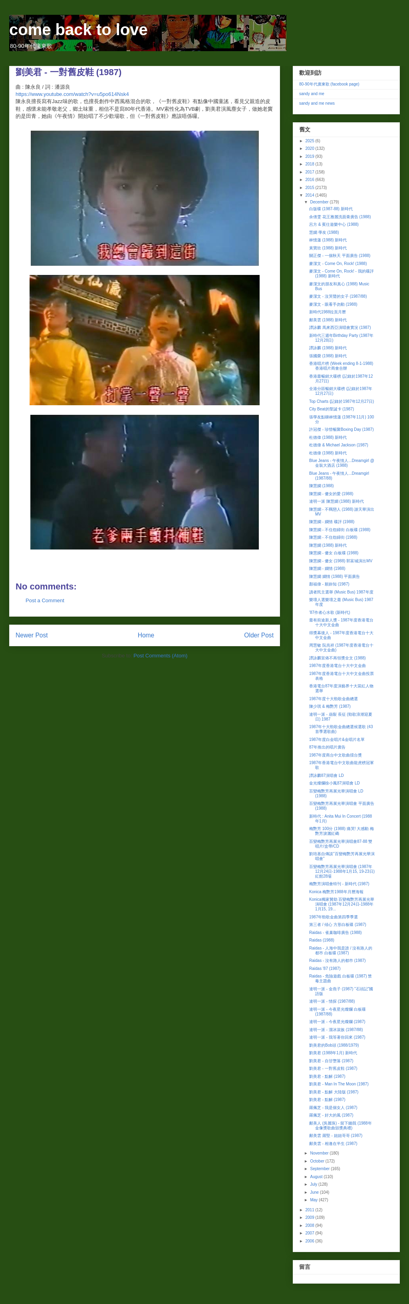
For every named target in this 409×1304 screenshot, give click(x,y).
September (320, 1169)
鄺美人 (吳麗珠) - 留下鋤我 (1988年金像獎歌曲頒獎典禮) (340, 1125)
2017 (310, 172)
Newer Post (32, 635)
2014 (310, 195)
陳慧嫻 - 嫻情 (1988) (327, 568)
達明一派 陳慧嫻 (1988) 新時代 (336, 501)
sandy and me (311, 94)
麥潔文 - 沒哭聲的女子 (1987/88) (338, 296)
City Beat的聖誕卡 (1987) (331, 409)
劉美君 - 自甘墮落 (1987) (331, 1061)
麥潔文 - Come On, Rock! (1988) (338, 263)
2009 (310, 1217)
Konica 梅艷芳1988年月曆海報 (336, 892)
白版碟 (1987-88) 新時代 (331, 209)
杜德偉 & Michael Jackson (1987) (338, 445)
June (315, 1192)
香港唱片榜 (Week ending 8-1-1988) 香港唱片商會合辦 (341, 365)
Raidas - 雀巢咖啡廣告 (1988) (335, 932)
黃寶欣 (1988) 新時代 (328, 248)
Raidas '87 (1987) (325, 968)
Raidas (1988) (321, 940)
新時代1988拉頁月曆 (327, 312)
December (320, 202)
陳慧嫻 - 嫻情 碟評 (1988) (331, 522)
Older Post (259, 635)
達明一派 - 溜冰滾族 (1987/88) (336, 1029)
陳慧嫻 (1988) (321, 486)
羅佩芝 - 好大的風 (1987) (331, 1115)
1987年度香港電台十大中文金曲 (337, 665)
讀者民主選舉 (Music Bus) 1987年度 (341, 592)
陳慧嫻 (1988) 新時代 (328, 545)
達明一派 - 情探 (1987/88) (332, 1001)
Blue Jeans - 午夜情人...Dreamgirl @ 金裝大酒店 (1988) (341, 463)
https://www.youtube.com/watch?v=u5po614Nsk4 (72, 94)
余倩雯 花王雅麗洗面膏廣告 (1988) (340, 217)
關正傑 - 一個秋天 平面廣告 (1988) (339, 255)
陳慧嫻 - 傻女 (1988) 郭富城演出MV (340, 561)
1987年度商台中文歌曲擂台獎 (335, 755)
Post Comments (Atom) (160, 656)
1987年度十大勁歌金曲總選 (333, 699)
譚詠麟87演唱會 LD (326, 775)
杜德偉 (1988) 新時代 (328, 437)
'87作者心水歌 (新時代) (329, 612)
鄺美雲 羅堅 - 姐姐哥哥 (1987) (335, 1135)
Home (146, 635)
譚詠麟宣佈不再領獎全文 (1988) (337, 658)
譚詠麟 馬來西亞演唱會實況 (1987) (340, 327)
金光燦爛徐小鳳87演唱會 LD (334, 783)
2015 (310, 187)
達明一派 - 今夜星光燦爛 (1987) (337, 1021)
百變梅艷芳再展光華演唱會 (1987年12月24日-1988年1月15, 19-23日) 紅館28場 (342, 871)
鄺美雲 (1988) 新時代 (328, 320)
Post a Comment (45, 600)
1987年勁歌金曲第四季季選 (333, 917)
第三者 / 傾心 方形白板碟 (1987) (337, 924)
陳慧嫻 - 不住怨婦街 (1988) (333, 537)
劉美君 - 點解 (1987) (327, 1076)
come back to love (78, 29)
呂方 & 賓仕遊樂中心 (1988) (334, 224)
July (314, 1184)
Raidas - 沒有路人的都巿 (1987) (337, 960)
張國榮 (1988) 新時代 (328, 356)
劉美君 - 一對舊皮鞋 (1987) (333, 1068)
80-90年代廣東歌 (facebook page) (329, 84)
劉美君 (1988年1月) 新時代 (333, 1053)
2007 (310, 1233)
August (317, 1177)
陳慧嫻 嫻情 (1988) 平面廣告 (334, 576)
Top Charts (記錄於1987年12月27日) (341, 401)
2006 (310, 1241)
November (320, 1153)
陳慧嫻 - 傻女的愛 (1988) (331, 494)
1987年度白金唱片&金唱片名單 (337, 739)
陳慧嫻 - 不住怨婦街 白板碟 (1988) (339, 530)
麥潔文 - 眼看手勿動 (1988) (333, 304)
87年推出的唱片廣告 (327, 747)
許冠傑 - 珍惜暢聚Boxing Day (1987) (341, 429)
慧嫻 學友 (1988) (324, 232)
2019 (310, 156)
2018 (310, 164)
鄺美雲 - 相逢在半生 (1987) (333, 1143)
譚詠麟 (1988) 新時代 (328, 348)
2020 (310, 148)
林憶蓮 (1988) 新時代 (328, 240)
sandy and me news (317, 103)
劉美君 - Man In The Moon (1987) (339, 1084)
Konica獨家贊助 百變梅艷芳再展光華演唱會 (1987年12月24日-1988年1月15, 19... (341, 904)
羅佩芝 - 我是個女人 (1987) (333, 1107)
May (314, 1200)
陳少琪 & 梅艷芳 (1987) (330, 706)
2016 (310, 179)
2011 (310, 1210)
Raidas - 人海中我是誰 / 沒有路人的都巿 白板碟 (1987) (340, 950)
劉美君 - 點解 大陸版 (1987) (333, 1092)
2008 (310, 1225)
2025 (310, 141)
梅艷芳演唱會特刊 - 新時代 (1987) (339, 884)
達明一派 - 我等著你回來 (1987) (337, 1037)
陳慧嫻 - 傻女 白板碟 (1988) (333, 553)
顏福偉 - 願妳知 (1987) (329, 584)
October (317, 1161)
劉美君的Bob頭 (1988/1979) (334, 1045)
